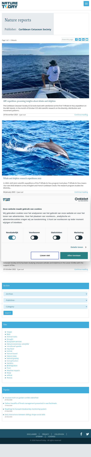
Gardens (10, 363)
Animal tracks (12, 336)
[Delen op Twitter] (80, 39)
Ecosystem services (14, 341)
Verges (9, 332)
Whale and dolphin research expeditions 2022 (22, 178)
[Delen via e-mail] (87, 39)
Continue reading (81, 114)
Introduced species (14, 346)
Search (8, 313)
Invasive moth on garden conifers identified (21, 397)
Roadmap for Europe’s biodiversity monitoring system (25, 409)
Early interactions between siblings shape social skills (25, 414)
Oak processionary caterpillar (18, 344)
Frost (9, 368)
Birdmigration (12, 365)
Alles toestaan (74, 255)
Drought (10, 339)
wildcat (9, 375)
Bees (8, 334)
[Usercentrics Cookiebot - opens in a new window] (76, 199)
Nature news (12, 356)
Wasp (9, 373)
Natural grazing (13, 358)
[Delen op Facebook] (76, 39)
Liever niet (45, 255)
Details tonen (77, 247)
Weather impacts (13, 370)
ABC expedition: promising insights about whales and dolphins (29, 100)
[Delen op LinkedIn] (83, 39)
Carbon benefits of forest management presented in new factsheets (31, 403)
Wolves (9, 378)
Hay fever (10, 349)
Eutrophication (12, 361)
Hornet (9, 351)
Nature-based (12, 353)
